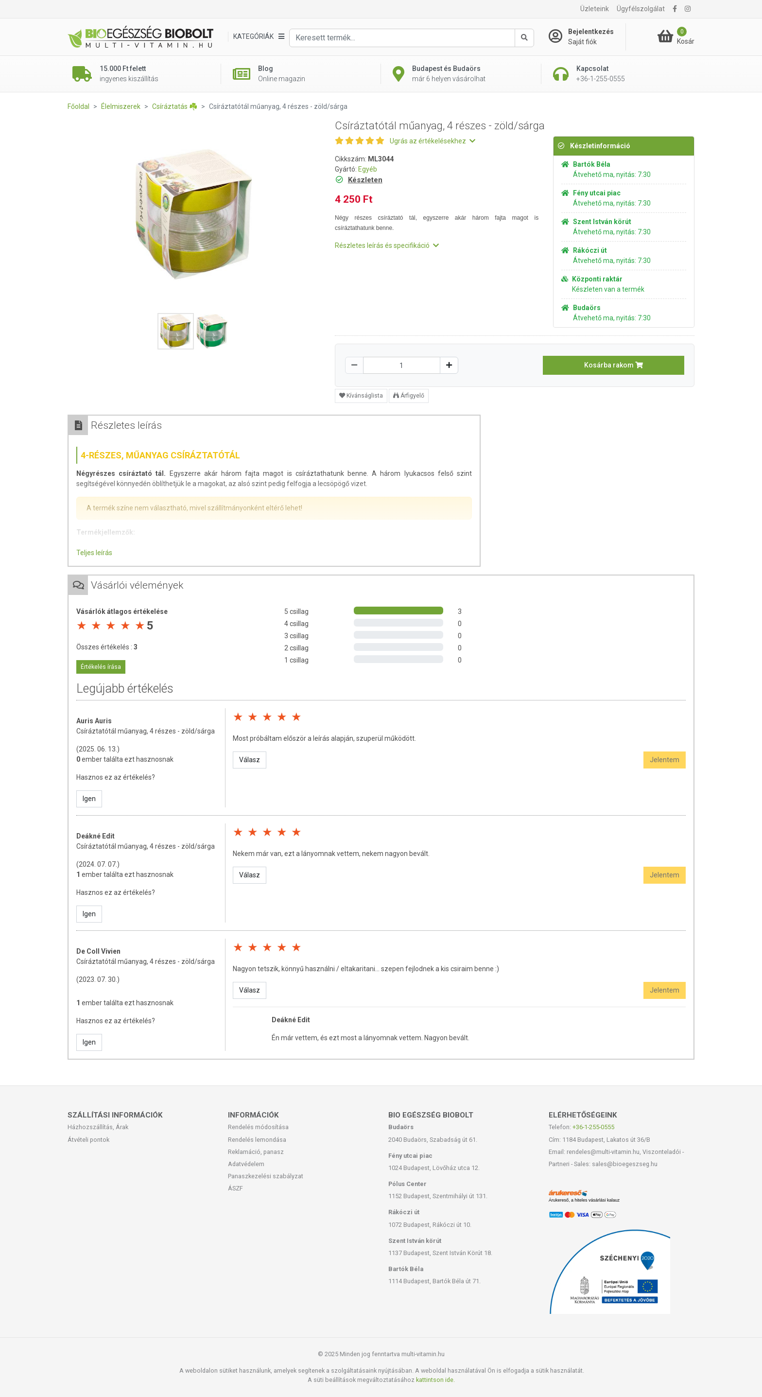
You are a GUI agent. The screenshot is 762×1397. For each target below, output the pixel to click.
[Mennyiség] (401, 365)
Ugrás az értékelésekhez (432, 141)
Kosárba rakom (613, 365)
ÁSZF (235, 1188)
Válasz (249, 760)
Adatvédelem (246, 1164)
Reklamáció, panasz (256, 1151)
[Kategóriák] (258, 37)
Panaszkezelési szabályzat (265, 1176)
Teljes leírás (94, 553)
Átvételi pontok (88, 1139)
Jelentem (664, 760)
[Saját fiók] (587, 37)
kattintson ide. (435, 1379)
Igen (89, 799)
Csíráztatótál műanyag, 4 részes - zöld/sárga (145, 731)
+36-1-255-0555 (593, 1127)
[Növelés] (449, 365)
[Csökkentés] (354, 365)
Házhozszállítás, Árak (98, 1127)
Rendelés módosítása (258, 1127)
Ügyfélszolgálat (641, 9)
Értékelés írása (101, 667)
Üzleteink (594, 9)
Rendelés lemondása (257, 1139)
